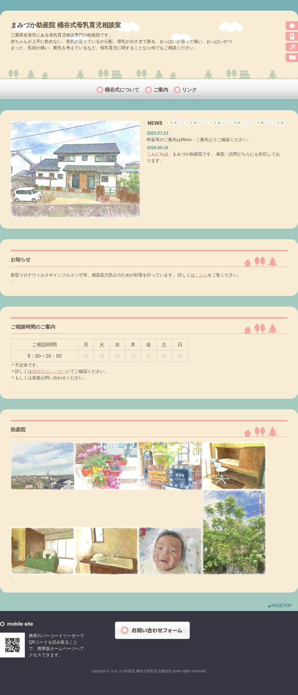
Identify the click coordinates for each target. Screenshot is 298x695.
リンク (189, 90)
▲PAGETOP (279, 605)
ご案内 (160, 90)
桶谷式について (122, 90)
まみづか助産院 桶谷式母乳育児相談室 (66, 25)
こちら (201, 275)
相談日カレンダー (49, 371)
